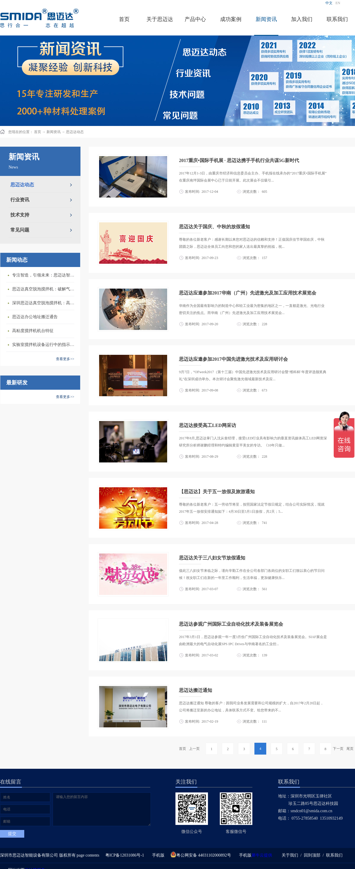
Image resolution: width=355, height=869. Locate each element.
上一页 (194, 749)
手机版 (157, 855)
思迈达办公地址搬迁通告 (35, 317)
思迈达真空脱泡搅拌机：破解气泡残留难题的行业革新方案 (44, 289)
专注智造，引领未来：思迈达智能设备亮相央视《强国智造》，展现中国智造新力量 (44, 275)
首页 (124, 19)
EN (337, 3)
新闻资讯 (53, 132)
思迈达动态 (75, 132)
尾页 (350, 749)
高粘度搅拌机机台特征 (33, 330)
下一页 (338, 749)
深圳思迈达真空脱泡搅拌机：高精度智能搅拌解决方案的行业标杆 (44, 303)
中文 (329, 3)
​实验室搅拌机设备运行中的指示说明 (44, 344)
